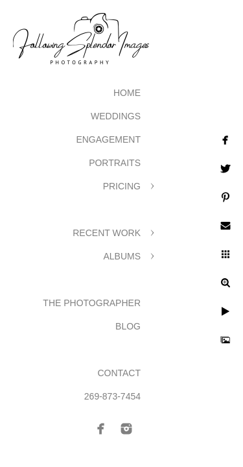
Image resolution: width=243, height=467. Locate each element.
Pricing (122, 186)
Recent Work (107, 233)
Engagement (108, 139)
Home (127, 93)
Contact (119, 373)
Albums (122, 256)
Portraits (115, 163)
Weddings (116, 116)
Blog (128, 326)
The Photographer (92, 303)
